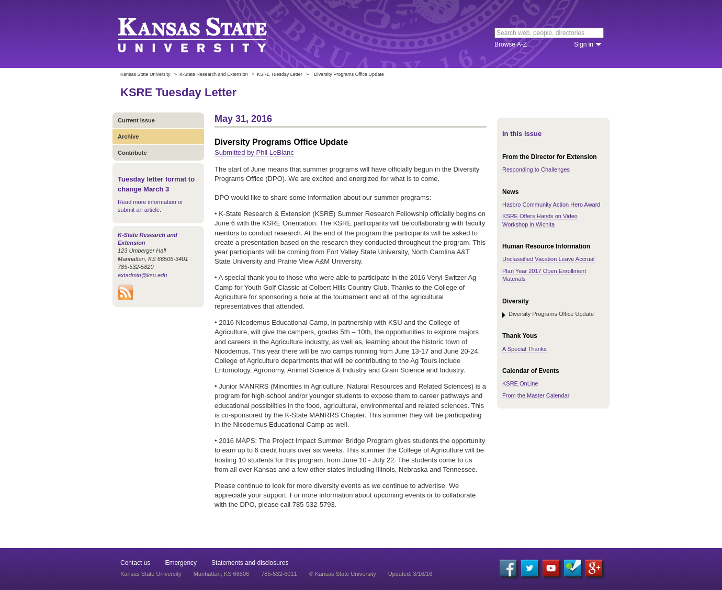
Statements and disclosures (249, 562)
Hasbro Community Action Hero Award (551, 204)
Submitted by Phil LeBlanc (254, 152)
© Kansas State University (342, 574)
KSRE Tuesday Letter (279, 74)
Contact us (135, 562)
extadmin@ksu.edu (142, 275)
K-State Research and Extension (213, 74)
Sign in (583, 44)
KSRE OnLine (520, 383)
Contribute (132, 153)
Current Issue (136, 120)
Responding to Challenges (536, 169)
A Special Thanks (524, 349)
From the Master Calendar (535, 395)
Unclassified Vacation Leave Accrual (548, 259)
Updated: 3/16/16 (410, 574)
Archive (128, 136)
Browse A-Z (510, 44)
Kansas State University (205, 34)
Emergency (181, 562)
